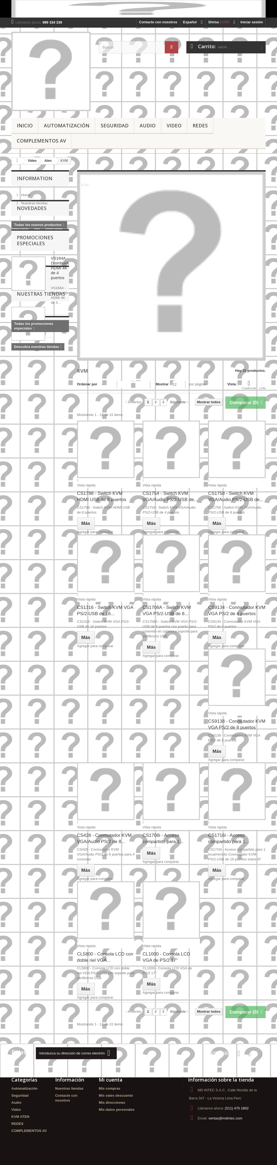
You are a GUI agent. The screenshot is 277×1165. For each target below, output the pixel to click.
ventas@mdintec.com (225, 1118)
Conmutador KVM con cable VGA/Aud (37, 509)
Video (174, 125)
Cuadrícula (249, 385)
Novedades (32, 221)
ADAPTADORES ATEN (32, 466)
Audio (148, 125)
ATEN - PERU (40, 458)
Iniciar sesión (251, 22)
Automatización (67, 125)
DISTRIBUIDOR (26, 499)
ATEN (18, 458)
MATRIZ (52, 519)
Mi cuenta (111, 1079)
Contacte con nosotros (158, 22)
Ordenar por (87, 384)
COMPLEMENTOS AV (41, 140)
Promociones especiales (35, 261)
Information (34, 178)
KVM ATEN (20, 1117)
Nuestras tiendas (34, 201)
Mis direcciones (112, 1103)
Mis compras (109, 1088)
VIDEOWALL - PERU (31, 482)
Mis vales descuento (116, 1095)
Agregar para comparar (95, 532)
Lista (262, 385)
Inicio (25, 125)
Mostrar (162, 384)
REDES (200, 125)
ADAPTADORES (27, 474)
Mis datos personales (116, 1110)
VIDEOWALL (24, 491)
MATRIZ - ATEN (26, 519)
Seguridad (114, 125)
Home (25, 193)
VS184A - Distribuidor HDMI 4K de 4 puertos (61, 288)
